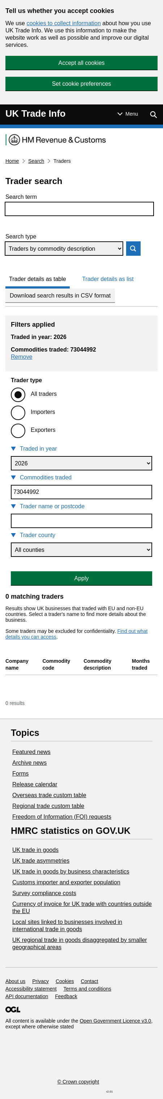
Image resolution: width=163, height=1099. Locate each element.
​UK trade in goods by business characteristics (70, 871)
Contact (89, 981)
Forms (20, 773)
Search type (20, 236)
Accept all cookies (81, 63)
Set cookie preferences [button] (81, 84)
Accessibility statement (31, 989)
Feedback (66, 996)
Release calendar (34, 784)
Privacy (40, 981)
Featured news (31, 752)
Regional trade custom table (48, 806)
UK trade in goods (35, 850)
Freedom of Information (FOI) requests (61, 817)
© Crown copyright (78, 1082)
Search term (21, 197)
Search (36, 161)
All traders (44, 394)
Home (12, 161)
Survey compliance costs (44, 893)
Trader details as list (108, 279)
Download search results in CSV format (60, 295)
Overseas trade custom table (49, 795)
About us (15, 981)
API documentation (26, 996)
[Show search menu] (153, 115)
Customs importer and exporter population (66, 882)
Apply (81, 578)
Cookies (65, 981)
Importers (43, 412)
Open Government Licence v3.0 (115, 1021)
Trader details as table (37, 279)
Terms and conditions (87, 989)
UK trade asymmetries (40, 861)
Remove (22, 357)
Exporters (43, 430)
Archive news (29, 763)
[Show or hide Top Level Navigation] (128, 114)
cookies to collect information (63, 23)
